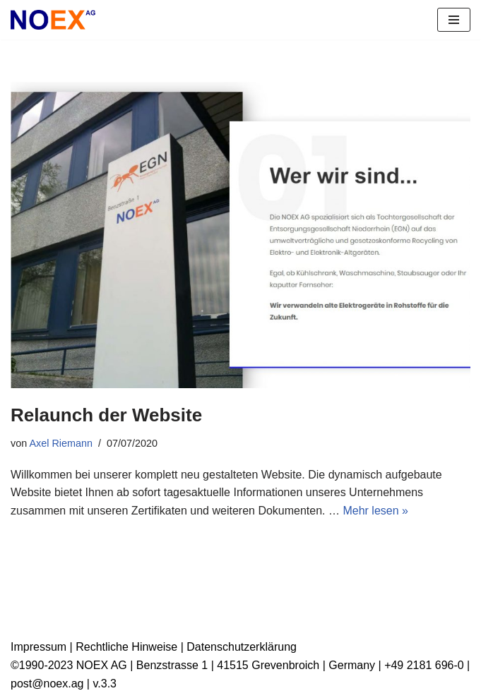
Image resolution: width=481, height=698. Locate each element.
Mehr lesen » (375, 511)
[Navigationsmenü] (453, 20)
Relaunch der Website (106, 415)
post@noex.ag (47, 684)
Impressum (38, 647)
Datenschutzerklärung (241, 647)
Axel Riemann (61, 443)
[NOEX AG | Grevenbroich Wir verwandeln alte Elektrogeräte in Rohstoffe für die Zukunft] (53, 20)
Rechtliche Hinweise (126, 647)
